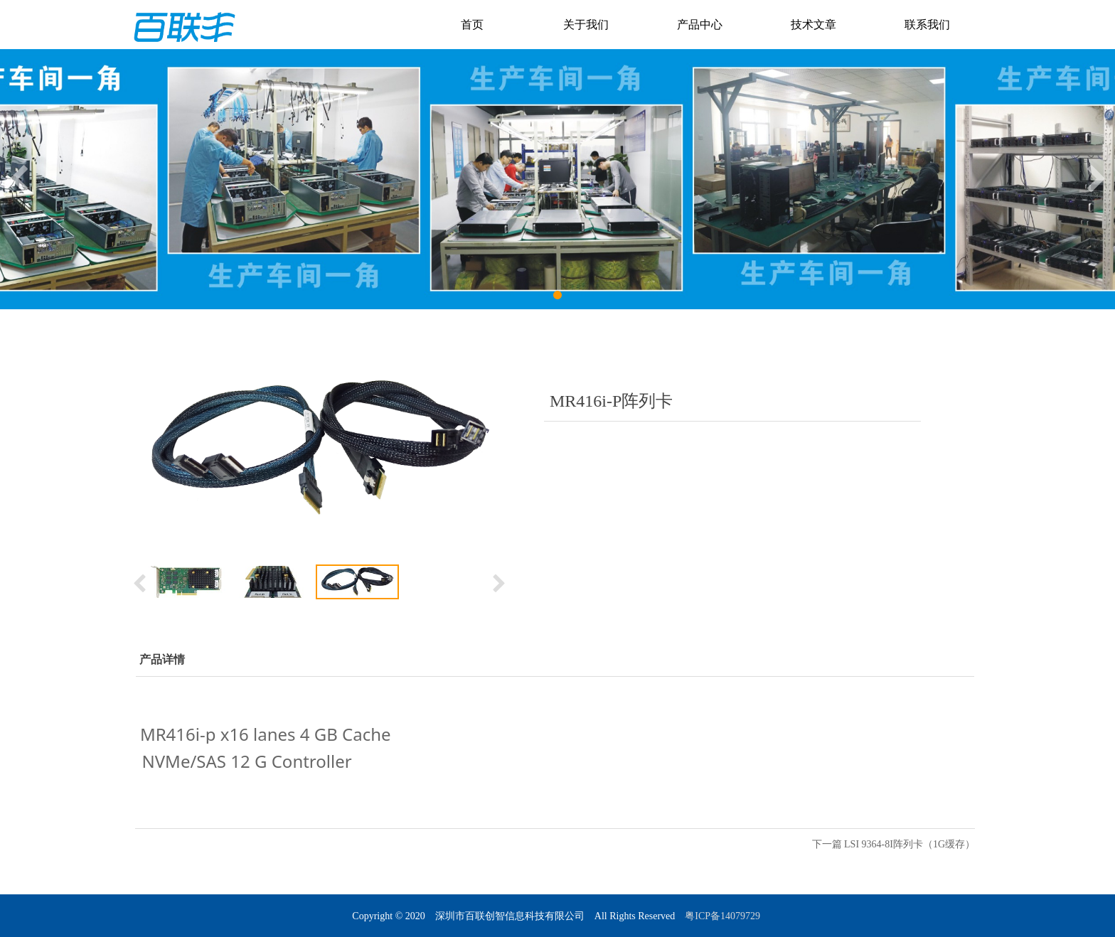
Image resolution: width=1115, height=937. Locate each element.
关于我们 (586, 24)
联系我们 (927, 24)
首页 (472, 24)
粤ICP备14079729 (723, 916)
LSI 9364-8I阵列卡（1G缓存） (909, 844)
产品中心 (699, 24)
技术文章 (813, 24)
